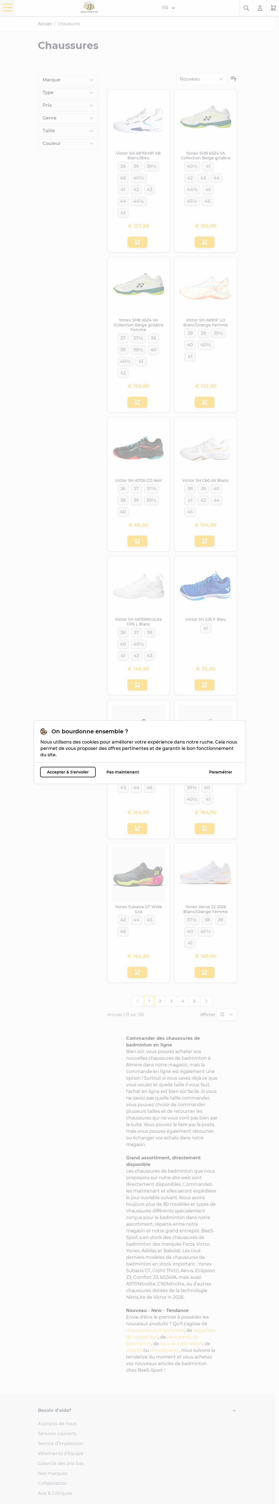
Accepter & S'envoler (68, 772)
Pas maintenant (122, 772)
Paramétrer (220, 772)
